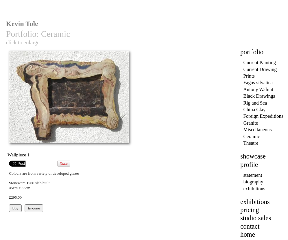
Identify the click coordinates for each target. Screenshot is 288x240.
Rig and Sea (255, 103)
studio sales (255, 218)
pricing (249, 210)
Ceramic (251, 136)
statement (252, 175)
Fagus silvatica (258, 82)
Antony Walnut (258, 89)
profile (249, 164)
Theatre (250, 143)
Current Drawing (260, 69)
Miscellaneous (257, 129)
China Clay (254, 109)
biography (253, 182)
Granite (250, 123)
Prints (249, 76)
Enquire (34, 208)
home (247, 234)
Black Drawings (259, 96)
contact (250, 226)
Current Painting (259, 62)
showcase (253, 156)
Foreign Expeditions (263, 116)
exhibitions (254, 188)
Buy (15, 208)
